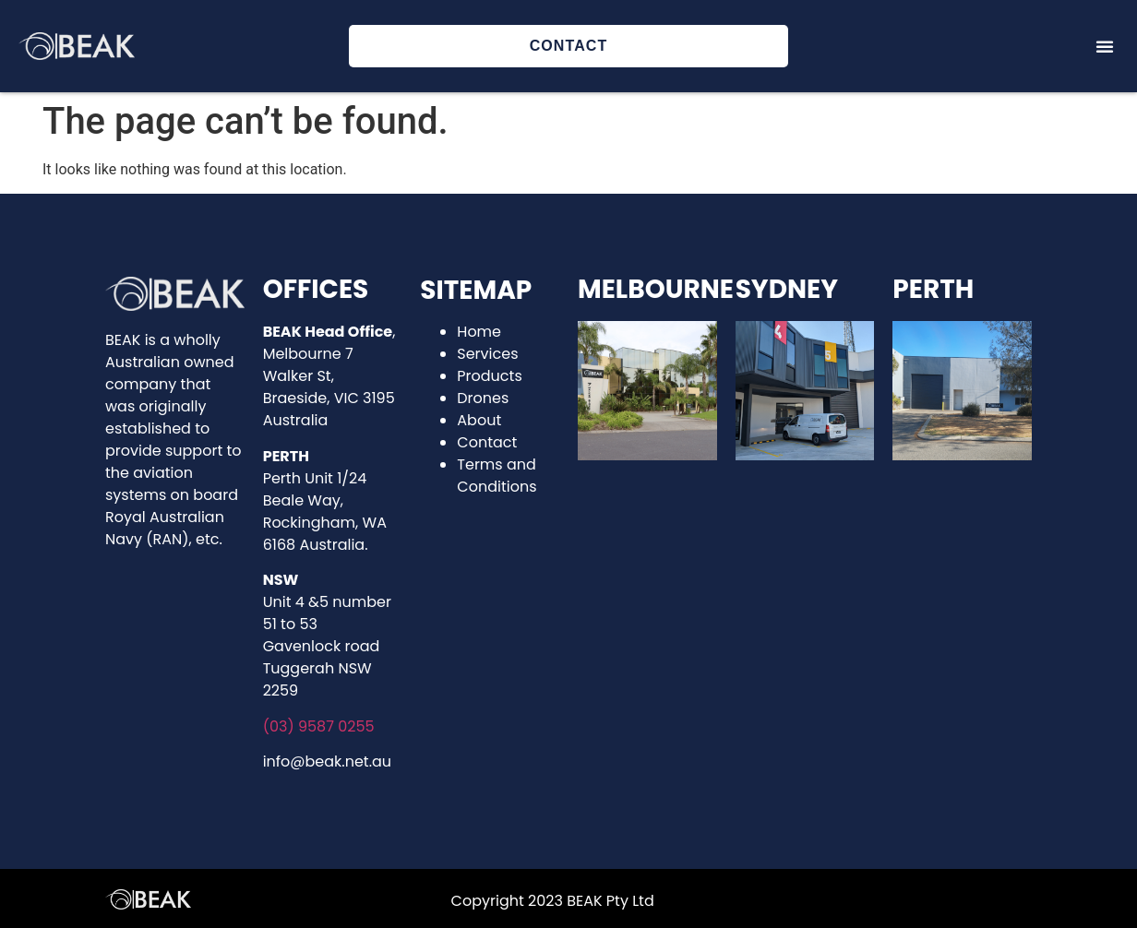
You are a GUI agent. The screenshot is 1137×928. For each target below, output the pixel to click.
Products (489, 376)
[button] (1105, 46)
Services (487, 353)
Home (479, 331)
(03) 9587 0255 (319, 726)
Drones (483, 398)
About (479, 420)
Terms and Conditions (496, 475)
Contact (487, 442)
